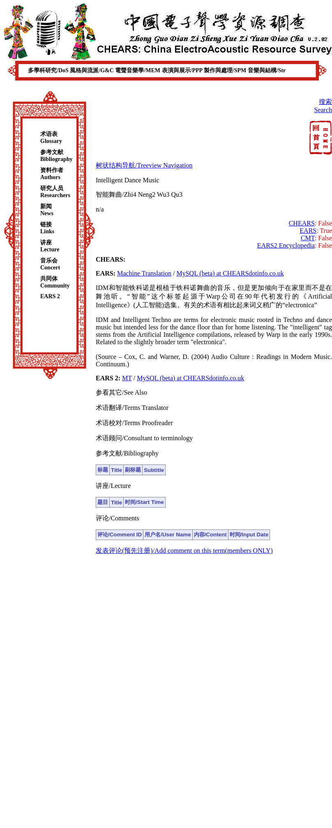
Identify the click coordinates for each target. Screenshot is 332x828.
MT (127, 378)
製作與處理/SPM (226, 70)
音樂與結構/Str (267, 70)
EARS (308, 230)
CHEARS (302, 223)
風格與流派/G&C (92, 70)
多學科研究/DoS (49, 70)
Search (323, 109)
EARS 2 (50, 296)
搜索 (325, 101)
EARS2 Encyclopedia (286, 245)
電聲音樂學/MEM (138, 70)
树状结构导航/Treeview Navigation (144, 165)
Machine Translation (144, 273)
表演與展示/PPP (183, 70)
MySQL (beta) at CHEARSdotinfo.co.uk (230, 273)
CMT (308, 238)
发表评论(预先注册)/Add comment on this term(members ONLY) (184, 550)
